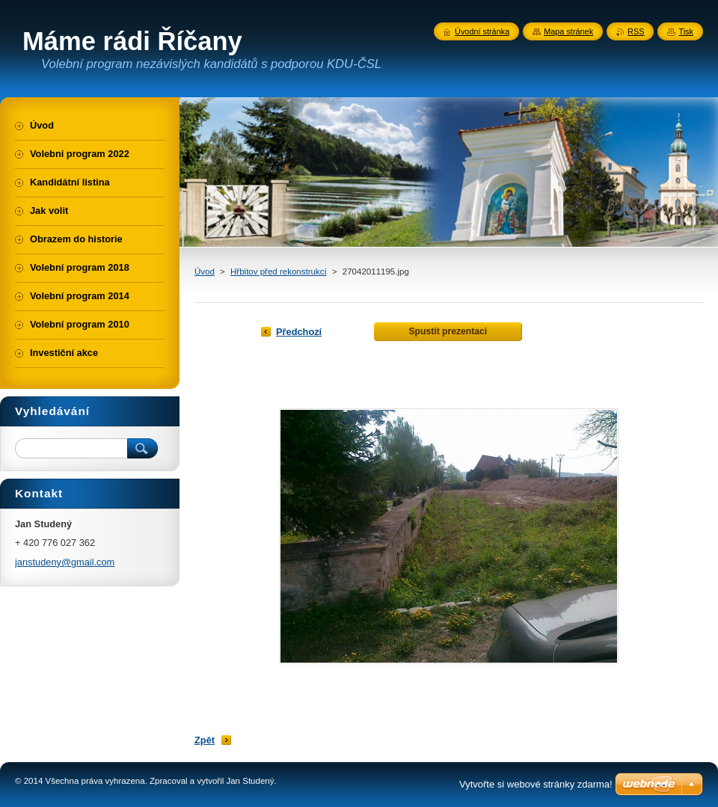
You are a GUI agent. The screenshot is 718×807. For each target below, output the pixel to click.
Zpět (204, 740)
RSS (636, 31)
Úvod (204, 271)
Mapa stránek (568, 31)
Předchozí (299, 331)
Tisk (685, 31)
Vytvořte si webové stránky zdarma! (536, 784)
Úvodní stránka (482, 31)
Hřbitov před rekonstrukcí (278, 271)
